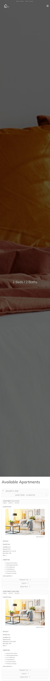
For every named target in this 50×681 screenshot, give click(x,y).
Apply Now (25, 586)
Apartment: (6, 551)
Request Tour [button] (25, 580)
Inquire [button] (25, 583)
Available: (5, 547)
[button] (25, 523)
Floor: (4, 555)
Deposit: (5, 549)
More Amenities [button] (8, 576)
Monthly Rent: (6, 544)
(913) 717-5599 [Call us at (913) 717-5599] (19, 1)
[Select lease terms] (25, 495)
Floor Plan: (5, 553)
